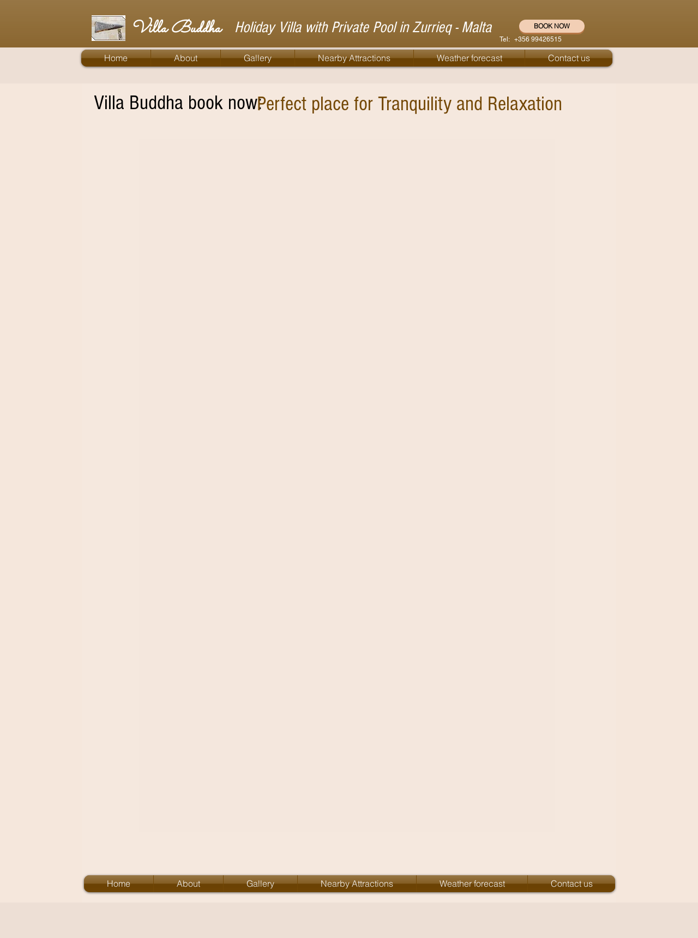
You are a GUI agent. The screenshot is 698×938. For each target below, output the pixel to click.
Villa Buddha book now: (178, 103)
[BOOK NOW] (552, 26)
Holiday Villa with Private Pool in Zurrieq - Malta (362, 27)
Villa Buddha (176, 28)
